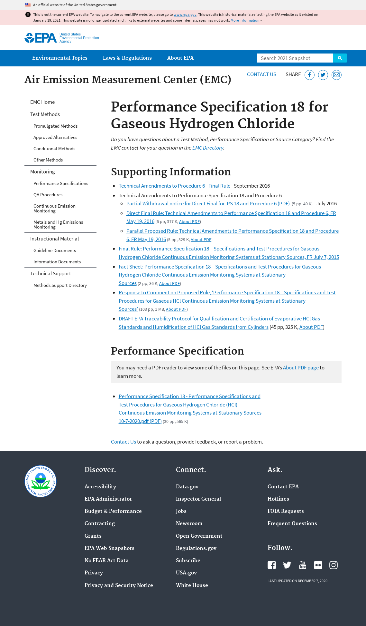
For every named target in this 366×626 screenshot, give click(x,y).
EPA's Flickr (318, 565)
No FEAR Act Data (107, 561)
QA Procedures (47, 194)
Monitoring (42, 171)
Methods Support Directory (60, 285)
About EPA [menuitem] (180, 58)
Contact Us (261, 74)
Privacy (94, 573)
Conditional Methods (54, 148)
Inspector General (198, 499)
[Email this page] (337, 75)
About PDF (189, 221)
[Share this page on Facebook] (310, 75)
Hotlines (278, 499)
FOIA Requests (286, 511)
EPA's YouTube (302, 565)
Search (340, 58)
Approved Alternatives (55, 137)
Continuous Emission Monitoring (54, 208)
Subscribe (188, 561)
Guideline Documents (54, 250)
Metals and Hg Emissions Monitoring (58, 224)
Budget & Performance (113, 511)
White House (192, 586)
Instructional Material (54, 238)
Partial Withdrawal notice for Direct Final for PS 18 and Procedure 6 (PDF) (208, 203)
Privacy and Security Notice (119, 586)
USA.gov (186, 573)
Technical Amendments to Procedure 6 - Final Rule (174, 185)
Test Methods (45, 114)
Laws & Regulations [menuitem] (127, 58)
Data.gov (187, 487)
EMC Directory (207, 147)
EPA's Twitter (287, 565)
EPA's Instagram (333, 565)
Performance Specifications (60, 183)
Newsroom (189, 524)
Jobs (181, 511)
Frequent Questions (292, 524)
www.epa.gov (185, 14)
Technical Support (50, 273)
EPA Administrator (108, 499)
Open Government (199, 536)
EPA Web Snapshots (109, 549)
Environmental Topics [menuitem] (59, 58)
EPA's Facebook (272, 565)
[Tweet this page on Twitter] (323, 75)
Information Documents (57, 262)
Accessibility (100, 487)
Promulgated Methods (55, 126)
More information (245, 20)
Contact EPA (283, 487)
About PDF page (301, 367)
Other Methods (48, 160)
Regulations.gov (196, 549)
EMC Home (42, 101)
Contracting (100, 524)
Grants (93, 536)
